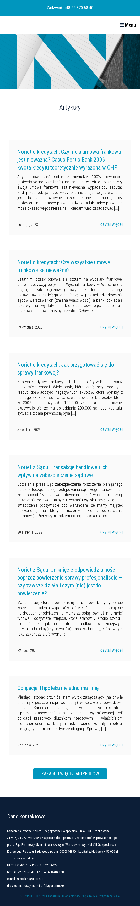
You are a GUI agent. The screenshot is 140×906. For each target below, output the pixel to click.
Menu (128, 25)
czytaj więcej (111, 224)
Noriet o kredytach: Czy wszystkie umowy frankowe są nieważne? (63, 266)
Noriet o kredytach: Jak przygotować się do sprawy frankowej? (65, 368)
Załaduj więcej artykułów (70, 773)
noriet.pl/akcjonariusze (48, 886)
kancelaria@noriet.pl (30, 879)
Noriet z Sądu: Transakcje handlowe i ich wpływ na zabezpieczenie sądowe (62, 471)
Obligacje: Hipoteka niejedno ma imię (58, 688)
